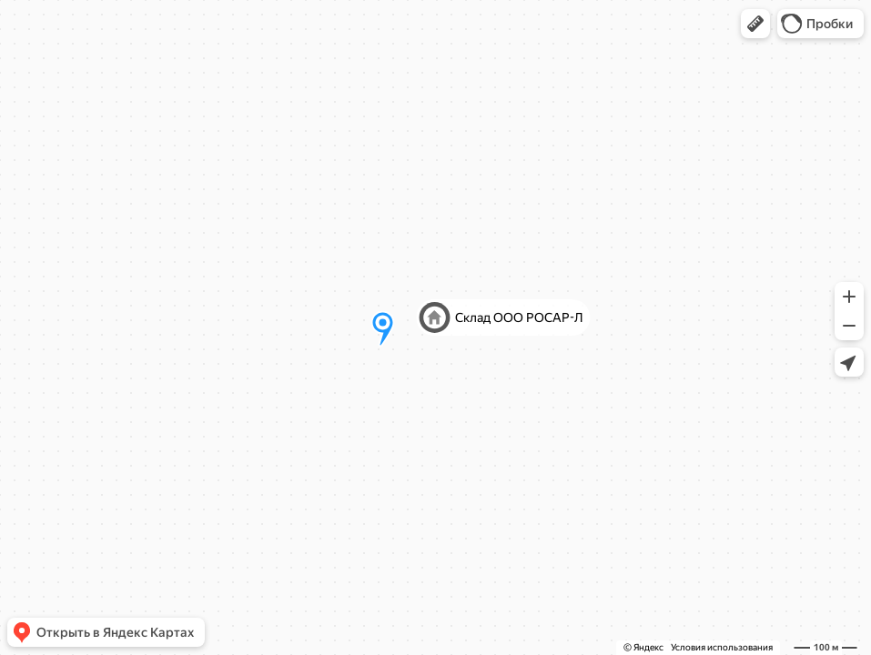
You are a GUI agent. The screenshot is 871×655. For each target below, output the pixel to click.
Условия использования (722, 647)
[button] (755, 23)
